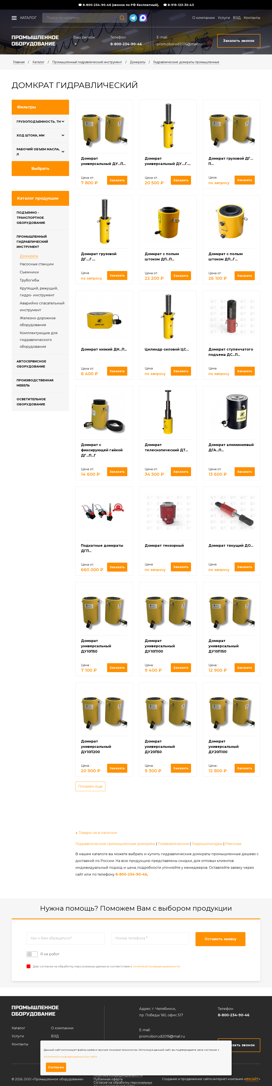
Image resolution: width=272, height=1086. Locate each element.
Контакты (252, 18)
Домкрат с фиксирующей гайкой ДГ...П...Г (102, 450)
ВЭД (237, 18)
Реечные (233, 844)
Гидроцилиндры (207, 844)
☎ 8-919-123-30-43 (178, 4)
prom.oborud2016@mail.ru (180, 44)
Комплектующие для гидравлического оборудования (39, 340)
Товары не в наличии (98, 833)
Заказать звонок (239, 1045)
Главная (19, 62)
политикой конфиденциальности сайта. (71, 1056)
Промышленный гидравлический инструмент (87, 62)
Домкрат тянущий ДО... (230, 546)
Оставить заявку (221, 939)
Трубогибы (29, 280)
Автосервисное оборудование (31, 363)
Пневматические (173, 844)
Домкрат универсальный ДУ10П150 (223, 646)
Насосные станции (37, 264)
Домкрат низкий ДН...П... (104, 349)
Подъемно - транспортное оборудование (31, 218)
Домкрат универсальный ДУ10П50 (96, 646)
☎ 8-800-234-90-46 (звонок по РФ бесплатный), (118, 4)
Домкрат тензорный (164, 546)
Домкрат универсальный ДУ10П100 (160, 646)
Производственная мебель (35, 382)
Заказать (117, 180)
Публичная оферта (108, 1079)
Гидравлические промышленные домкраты (115, 844)
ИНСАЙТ (252, 1079)
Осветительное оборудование (31, 401)
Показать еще (90, 786)
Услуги (224, 18)
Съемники (29, 272)
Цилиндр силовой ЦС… (167, 349)
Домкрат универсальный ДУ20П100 (223, 746)
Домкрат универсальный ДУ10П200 (96, 746)
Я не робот (43, 954)
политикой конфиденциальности (156, 966)
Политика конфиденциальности (118, 1075)
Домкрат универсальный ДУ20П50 (160, 746)
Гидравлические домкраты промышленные (186, 62)
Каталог (28, 18)
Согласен (56, 1067)
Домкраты (137, 62)
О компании (203, 18)
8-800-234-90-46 (126, 44)
